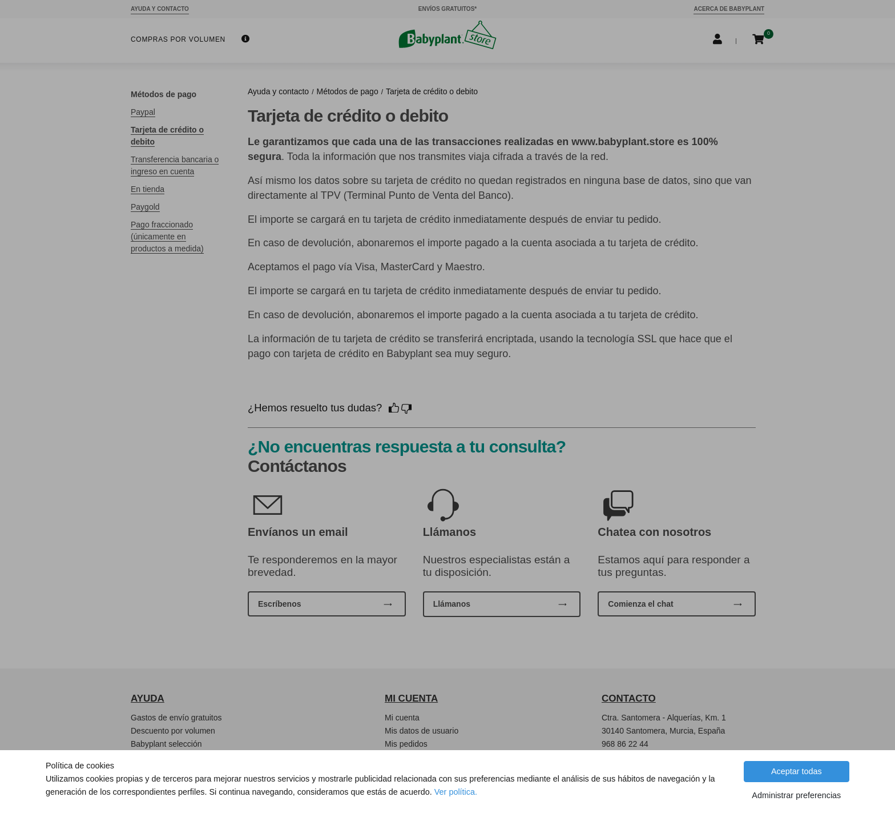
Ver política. (455, 791)
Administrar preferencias (796, 795)
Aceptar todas (796, 771)
